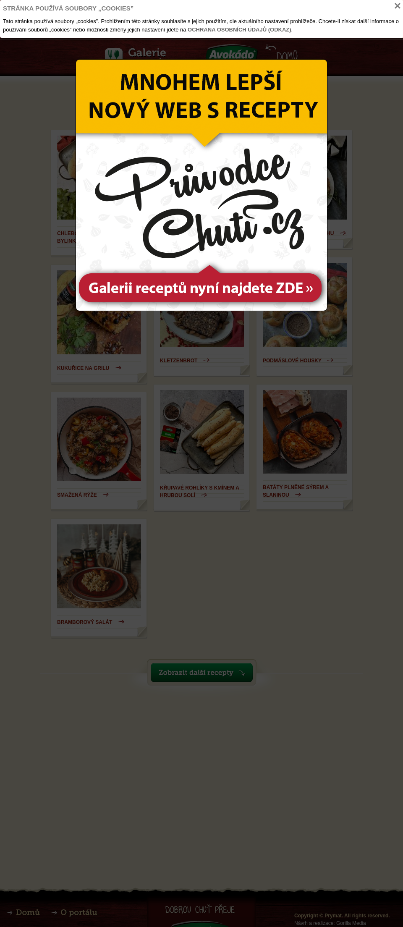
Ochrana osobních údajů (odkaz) (239, 29)
